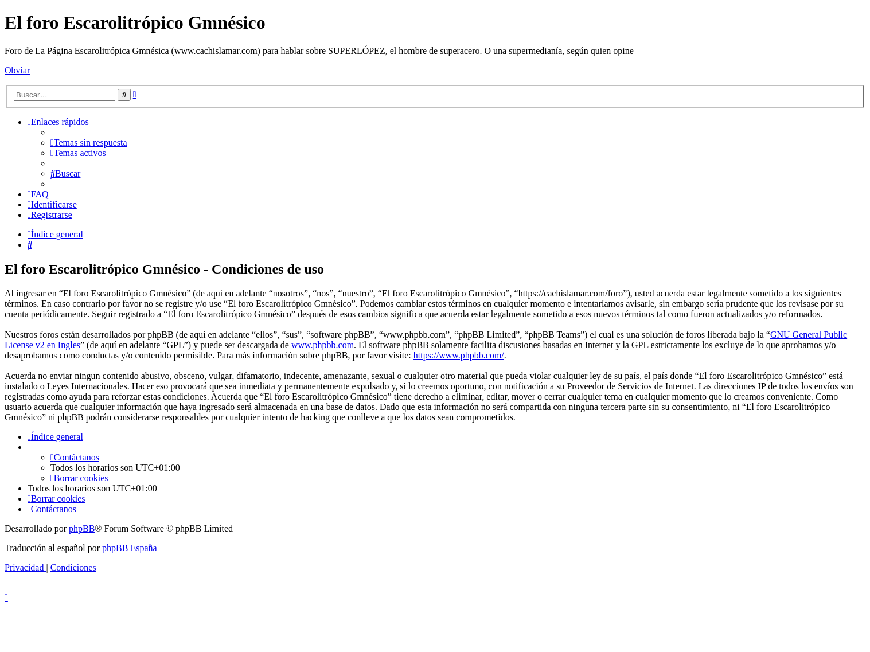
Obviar (17, 70)
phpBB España (129, 548)
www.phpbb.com (322, 345)
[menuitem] (88, 142)
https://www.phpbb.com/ (458, 355)
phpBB (82, 528)
